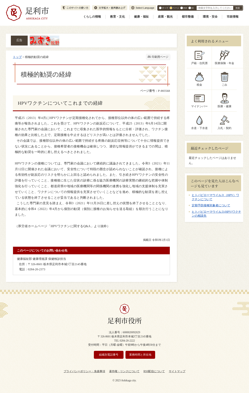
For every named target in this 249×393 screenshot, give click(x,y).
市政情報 (233, 16)
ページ (176, 8)
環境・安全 (210, 16)
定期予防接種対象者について (211, 205)
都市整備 (188, 16)
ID (192, 8)
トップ (17, 57)
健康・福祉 (141, 16)
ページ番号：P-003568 (155, 90)
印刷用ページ (160, 56)
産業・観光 (165, 16)
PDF (185, 8)
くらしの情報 (92, 16)
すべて (165, 8)
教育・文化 (117, 16)
